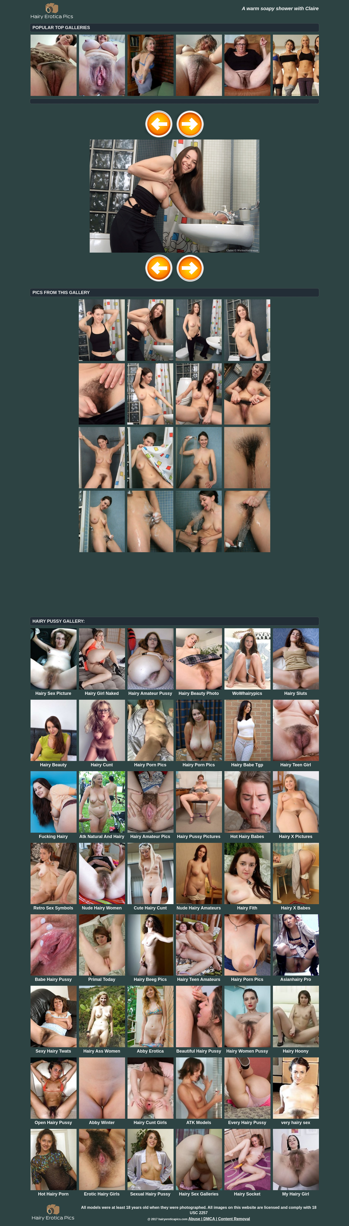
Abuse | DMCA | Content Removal (219, 1219)
